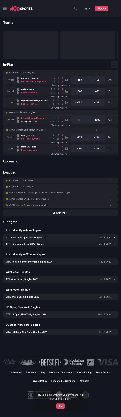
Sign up (102, 8)
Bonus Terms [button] (103, 372)
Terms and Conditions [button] (60, 372)
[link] (21, 8)
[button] (60, 73)
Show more (60, 213)
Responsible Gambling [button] (63, 381)
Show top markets (60, 85)
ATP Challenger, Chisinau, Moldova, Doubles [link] (29, 199)
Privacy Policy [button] (39, 381)
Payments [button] (31, 372)
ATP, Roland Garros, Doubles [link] (22, 180)
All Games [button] (16, 372)
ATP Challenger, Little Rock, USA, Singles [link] (27, 130)
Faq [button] (43, 372)
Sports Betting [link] (84, 372)
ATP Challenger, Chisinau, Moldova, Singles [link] (28, 205)
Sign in (87, 8)
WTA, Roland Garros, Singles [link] (22, 112)
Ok (60, 406)
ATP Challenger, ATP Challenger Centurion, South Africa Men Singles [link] (39, 193)
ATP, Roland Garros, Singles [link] (21, 72)
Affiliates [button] (84, 381)
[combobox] (115, 8)
